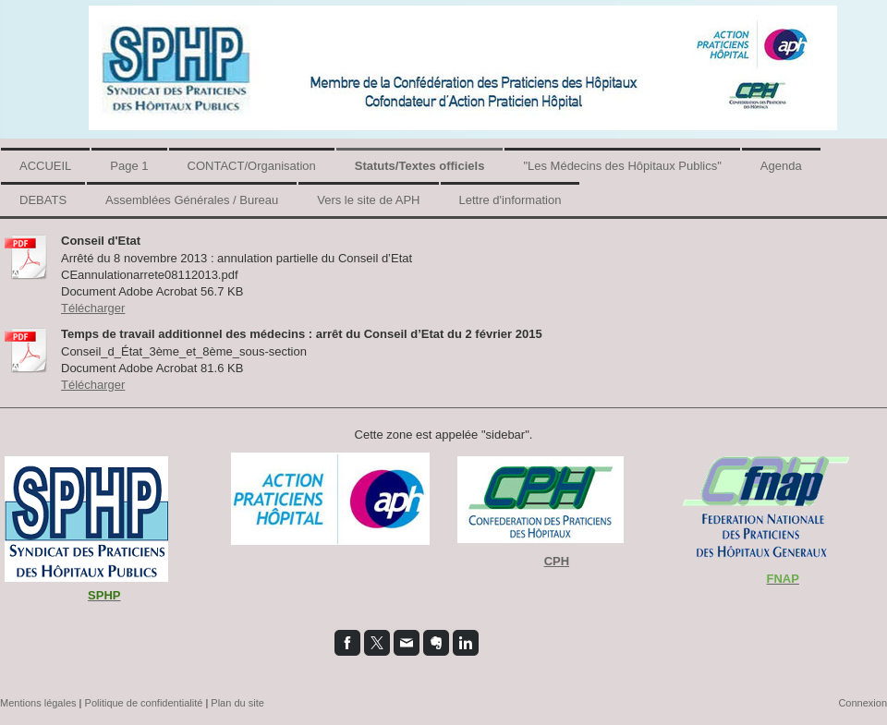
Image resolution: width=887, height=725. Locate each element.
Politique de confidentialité (144, 702)
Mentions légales (38, 702)
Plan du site (237, 702)
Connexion (862, 702)
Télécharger (93, 308)
